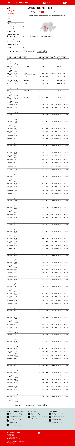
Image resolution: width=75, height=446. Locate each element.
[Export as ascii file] (46, 51)
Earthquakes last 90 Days (16, 414)
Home (10, 8)
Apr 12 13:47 (10, 87)
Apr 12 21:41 (10, 77)
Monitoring (15, 32)
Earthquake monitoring (58, 416)
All (42, 12)
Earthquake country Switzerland (15, 35)
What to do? (16, 26)
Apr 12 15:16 (10, 67)
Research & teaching (15, 42)
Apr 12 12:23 (10, 91)
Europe (10, 16)
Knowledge (15, 39)
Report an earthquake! (36, 414)
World (9, 18)
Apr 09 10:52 (10, 94)
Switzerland (11, 13)
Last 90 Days (32, 12)
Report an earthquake (14, 24)
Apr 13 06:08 (10, 84)
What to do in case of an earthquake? (39, 417)
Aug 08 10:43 (10, 74)
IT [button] (49, 3)
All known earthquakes (15, 425)
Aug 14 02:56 (10, 63)
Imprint (8, 441)
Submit (39, 51)
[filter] (8, 57)
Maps (9, 21)
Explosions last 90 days (15, 419)
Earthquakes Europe (57, 419)
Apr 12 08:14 (10, 60)
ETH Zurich (12, 443)
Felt (39, 12)
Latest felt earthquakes (15, 416)
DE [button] (41, 3)
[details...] (11, 104)
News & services (15, 44)
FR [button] (47, 3)
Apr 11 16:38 (10, 101)
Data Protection (23, 441)
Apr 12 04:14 (10, 81)
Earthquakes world (57, 422)
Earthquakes (15, 11)
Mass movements (58, 12)
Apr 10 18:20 (10, 98)
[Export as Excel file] (43, 51)
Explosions (49, 12)
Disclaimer (14, 441)
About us (15, 47)
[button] (12, 2)
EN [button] (44, 3)
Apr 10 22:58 (10, 70)
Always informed (16, 29)
